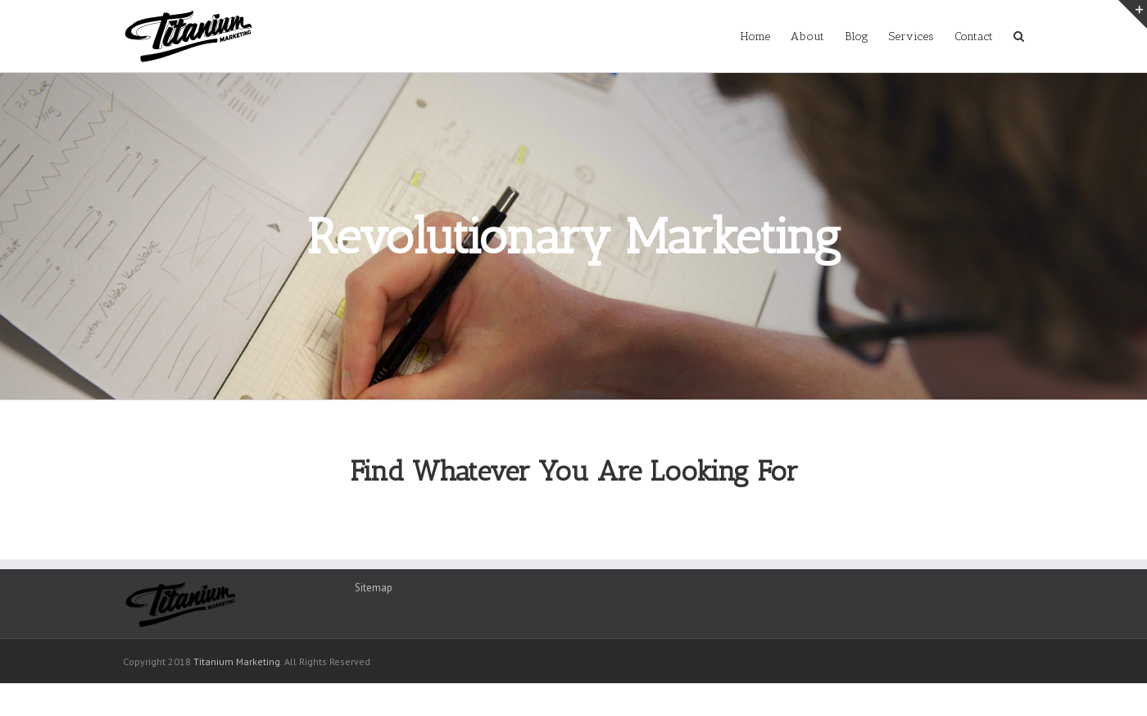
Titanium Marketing (236, 661)
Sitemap (373, 588)
